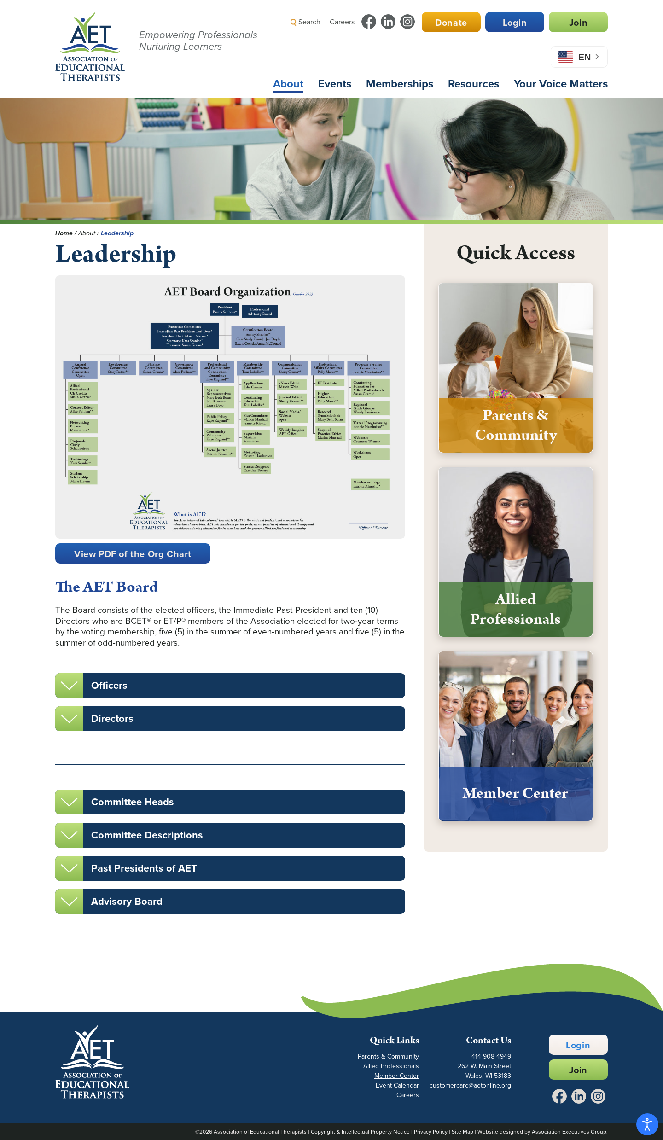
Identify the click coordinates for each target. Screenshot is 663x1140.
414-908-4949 (491, 1056)
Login (515, 22)
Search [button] (305, 22)
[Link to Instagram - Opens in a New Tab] (407, 21)
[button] (444, 43)
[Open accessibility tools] (647, 1124)
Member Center (396, 1076)
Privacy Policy (431, 1132)
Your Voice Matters (561, 83)
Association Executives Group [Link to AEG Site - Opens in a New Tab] (569, 1132)
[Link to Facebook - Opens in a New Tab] (368, 21)
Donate (451, 22)
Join (578, 22)
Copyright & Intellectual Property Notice (360, 1132)
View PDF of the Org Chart (133, 554)
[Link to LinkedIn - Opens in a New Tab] (388, 21)
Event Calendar (397, 1085)
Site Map (462, 1132)
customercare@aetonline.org (470, 1085)
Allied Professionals (391, 1066)
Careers (342, 22)
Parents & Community (388, 1056)
